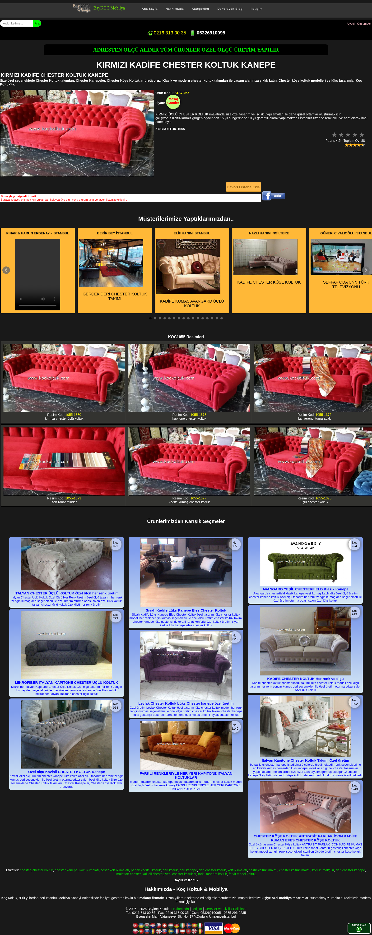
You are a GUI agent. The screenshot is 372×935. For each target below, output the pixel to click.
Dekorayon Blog (230, 8)
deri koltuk (170, 870)
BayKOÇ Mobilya (109, 8)
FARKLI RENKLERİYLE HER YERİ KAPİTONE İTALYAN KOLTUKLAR (186, 775)
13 (207, 318)
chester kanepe (66, 870)
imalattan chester (128, 874)
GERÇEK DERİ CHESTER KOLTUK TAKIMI (113, 270)
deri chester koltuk (212, 870)
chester (25, 870)
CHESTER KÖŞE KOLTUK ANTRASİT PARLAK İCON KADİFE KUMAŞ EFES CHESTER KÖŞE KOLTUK (305, 838)
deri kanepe (188, 870)
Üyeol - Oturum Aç (359, 23)
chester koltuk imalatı (295, 870)
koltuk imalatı (89, 870)
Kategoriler (200, 8)
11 (198, 318)
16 (221, 318)
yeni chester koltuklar (180, 874)
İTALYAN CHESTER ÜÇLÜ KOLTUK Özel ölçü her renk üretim (66, 593)
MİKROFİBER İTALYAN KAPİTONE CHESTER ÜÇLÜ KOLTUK (66, 682)
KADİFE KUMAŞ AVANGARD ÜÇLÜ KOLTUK (190, 273)
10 (193, 318)
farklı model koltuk (242, 874)
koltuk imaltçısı (323, 870)
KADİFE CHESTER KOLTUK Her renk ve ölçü (305, 679)
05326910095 (207, 32)
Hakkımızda (175, 8)
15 (217, 318)
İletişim (256, 8)
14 (212, 318)
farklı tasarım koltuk (212, 874)
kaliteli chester (153, 874)
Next (366, 270)
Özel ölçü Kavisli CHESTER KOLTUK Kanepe (66, 772)
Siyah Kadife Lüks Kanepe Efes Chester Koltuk (186, 610)
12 (202, 318)
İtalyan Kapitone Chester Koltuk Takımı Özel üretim (305, 760)
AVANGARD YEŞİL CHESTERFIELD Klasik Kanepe (305, 589)
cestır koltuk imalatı (115, 870)
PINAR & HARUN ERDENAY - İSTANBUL (37, 233)
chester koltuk (43, 870)
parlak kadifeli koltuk (146, 870)
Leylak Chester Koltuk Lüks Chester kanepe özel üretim (185, 703)
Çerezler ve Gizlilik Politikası (225, 909)
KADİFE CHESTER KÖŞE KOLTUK (267, 262)
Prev (6, 270)
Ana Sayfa (150, 8)
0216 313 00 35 (166, 32)
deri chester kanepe (350, 870)
